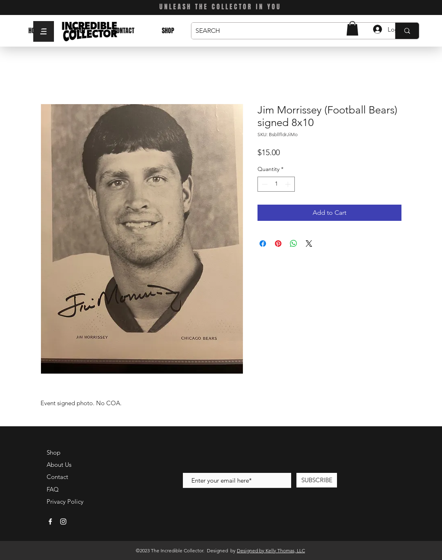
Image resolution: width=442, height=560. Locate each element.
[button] (43, 31)
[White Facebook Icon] (50, 521)
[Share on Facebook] (263, 243)
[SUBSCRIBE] (316, 480)
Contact (57, 477)
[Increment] (288, 184)
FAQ (53, 489)
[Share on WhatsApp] (293, 243)
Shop (53, 452)
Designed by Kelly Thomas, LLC (271, 550)
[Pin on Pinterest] (278, 243)
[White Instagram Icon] (63, 521)
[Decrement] (264, 184)
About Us (59, 464)
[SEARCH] (286, 31)
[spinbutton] (276, 184)
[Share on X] (309, 243)
